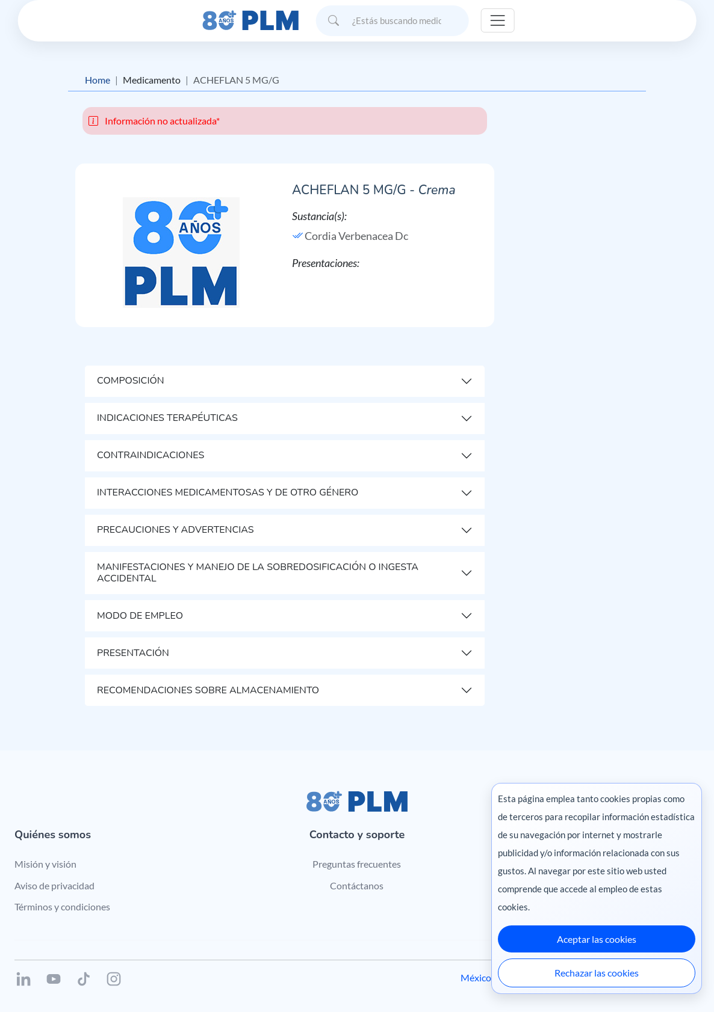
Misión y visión (45, 863)
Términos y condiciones (62, 906)
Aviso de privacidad (54, 885)
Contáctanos (356, 885)
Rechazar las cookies (596, 972)
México (476, 977)
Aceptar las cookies (596, 939)
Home (97, 79)
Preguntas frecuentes (356, 863)
